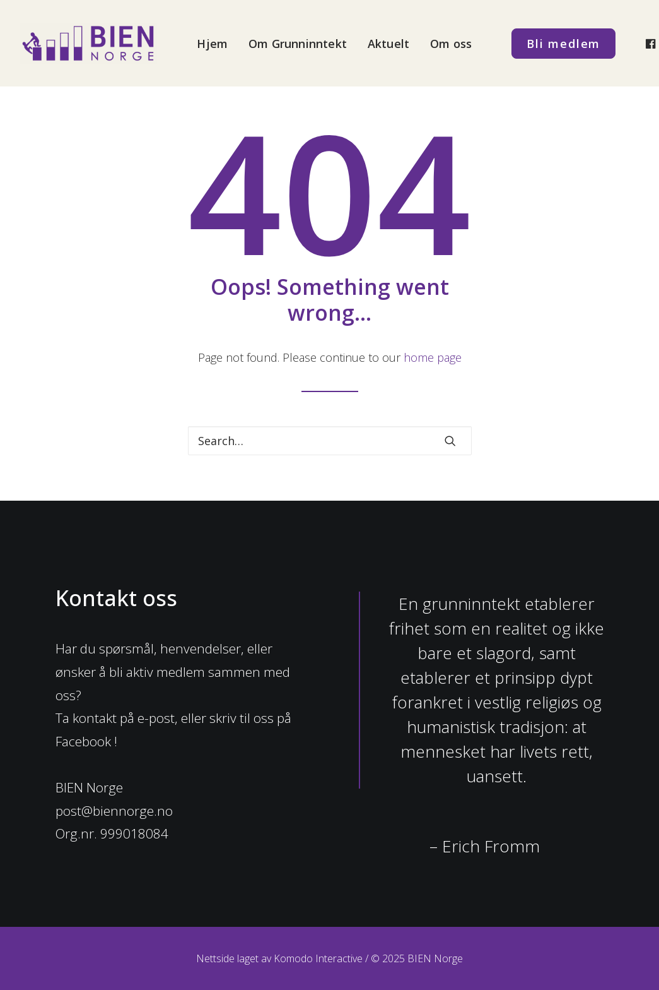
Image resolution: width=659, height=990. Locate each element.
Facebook (83, 741)
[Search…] (330, 440)
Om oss (451, 43)
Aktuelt (388, 43)
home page (433, 357)
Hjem (212, 43)
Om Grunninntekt (297, 43)
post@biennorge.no (114, 811)
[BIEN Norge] (89, 43)
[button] (450, 441)
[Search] (330, 440)
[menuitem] (212, 43)
